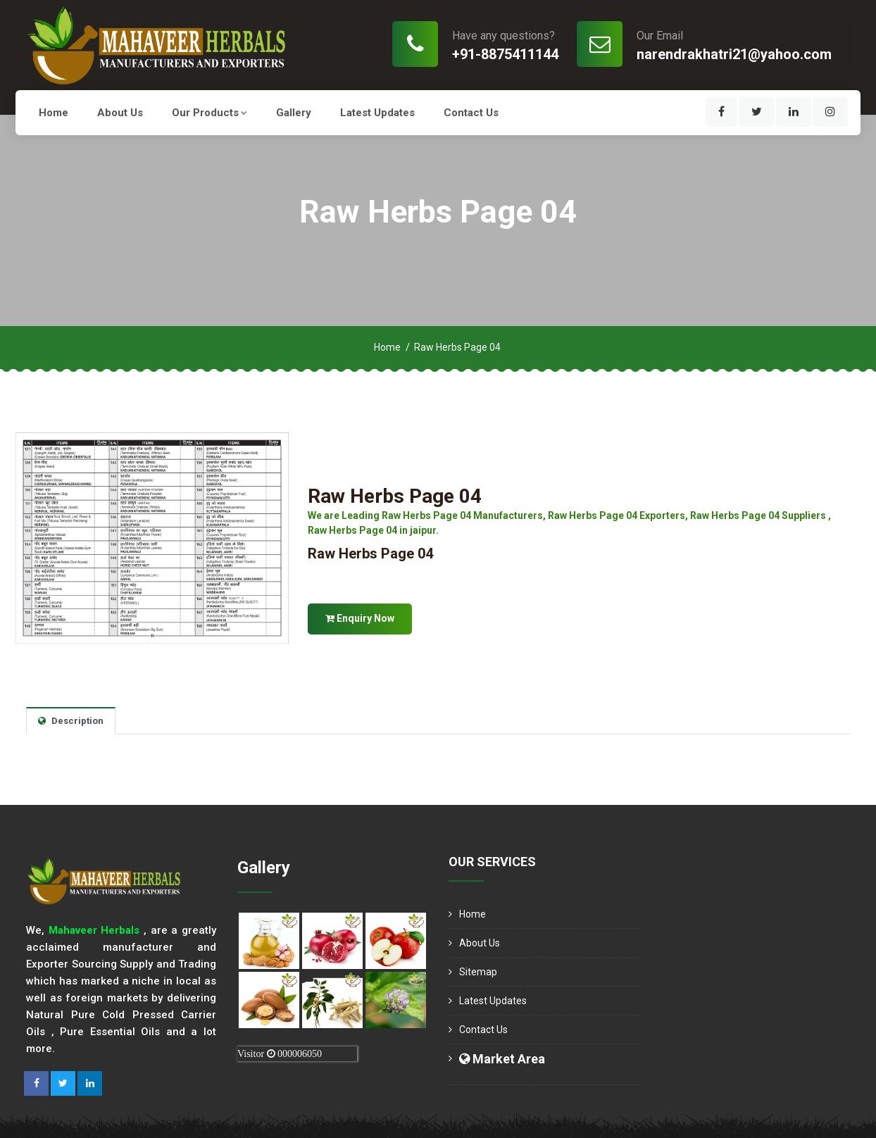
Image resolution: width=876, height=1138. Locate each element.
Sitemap (478, 971)
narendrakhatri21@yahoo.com (734, 54)
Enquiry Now (359, 618)
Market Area (502, 1058)
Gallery (293, 112)
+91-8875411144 (505, 54)
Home (53, 112)
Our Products (209, 112)
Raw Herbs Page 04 (395, 496)
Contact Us (471, 112)
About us (120, 112)
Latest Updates (377, 112)
